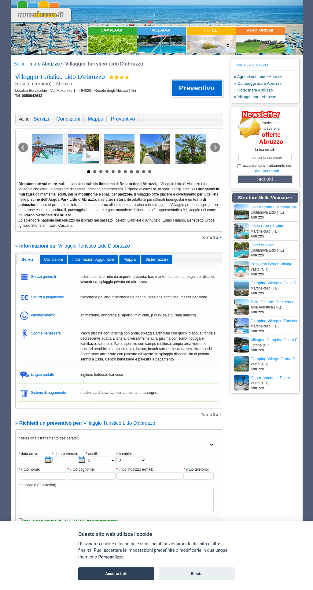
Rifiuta (196, 573)
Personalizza (110, 557)
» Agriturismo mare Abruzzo (259, 76)
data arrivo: (29, 454)
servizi (41, 119)
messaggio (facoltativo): (38, 485)
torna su (212, 237)
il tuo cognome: (81, 469)
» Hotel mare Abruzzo (253, 90)
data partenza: (65, 454)
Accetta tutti (116, 573)
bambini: (124, 454)
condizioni (68, 119)
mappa (95, 119)
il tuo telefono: (196, 469)
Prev (23, 147)
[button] (197, 88)
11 (149, 171)
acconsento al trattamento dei (264, 168)
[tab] (28, 259)
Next (215, 147)
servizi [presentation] (28, 259)
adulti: (92, 454)
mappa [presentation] (129, 259)
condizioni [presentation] (53, 259)
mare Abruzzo (44, 63)
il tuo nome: (29, 469)
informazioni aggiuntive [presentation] (93, 259)
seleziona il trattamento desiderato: (48, 438)
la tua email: (265, 150)
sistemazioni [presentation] (156, 259)
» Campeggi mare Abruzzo (258, 83)
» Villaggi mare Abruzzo (255, 97)
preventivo (123, 119)
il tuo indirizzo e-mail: (134, 469)
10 (143, 171)
